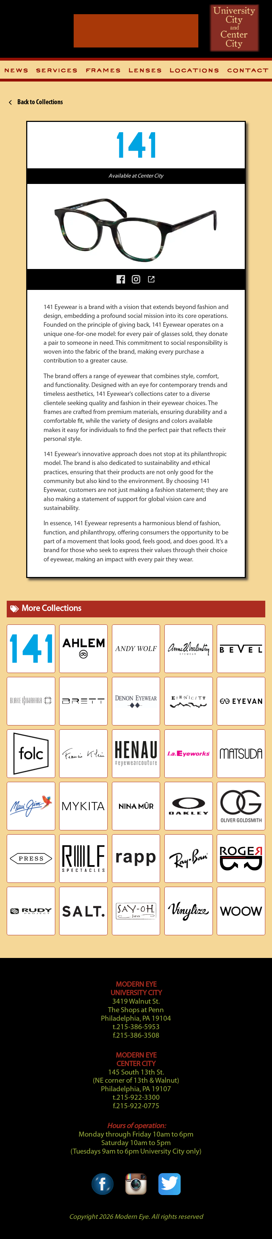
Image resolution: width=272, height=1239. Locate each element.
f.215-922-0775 (136, 1106)
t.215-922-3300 (136, 1097)
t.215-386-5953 (136, 1027)
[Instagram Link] (136, 1176)
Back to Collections (35, 102)
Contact (247, 71)
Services (56, 71)
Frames (103, 71)
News (16, 71)
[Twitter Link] (169, 1176)
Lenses (145, 71)
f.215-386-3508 (136, 1035)
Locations (194, 71)
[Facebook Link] (102, 1176)
